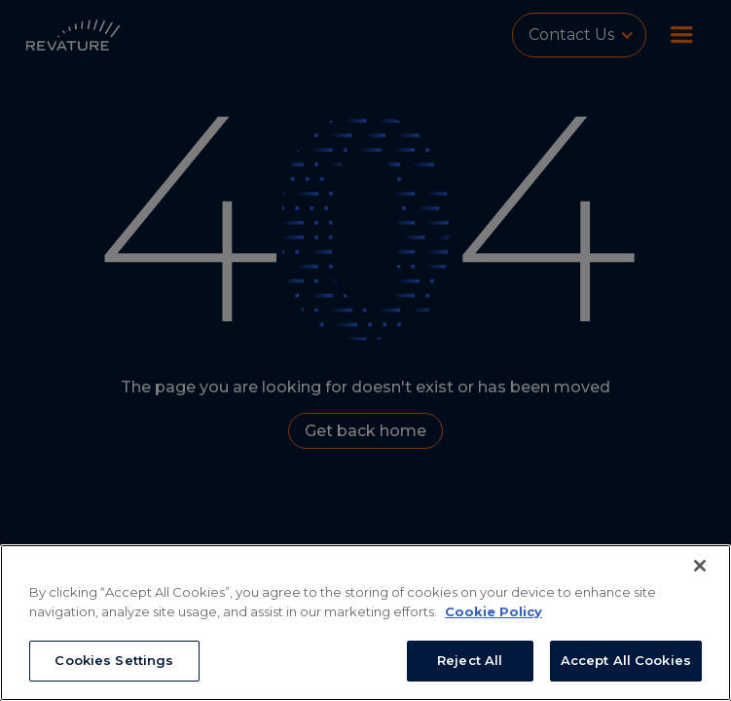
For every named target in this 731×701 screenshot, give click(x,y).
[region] (365, 622)
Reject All (469, 660)
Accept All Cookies (626, 660)
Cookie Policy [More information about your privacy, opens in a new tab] (493, 611)
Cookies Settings (114, 660)
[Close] (699, 565)
